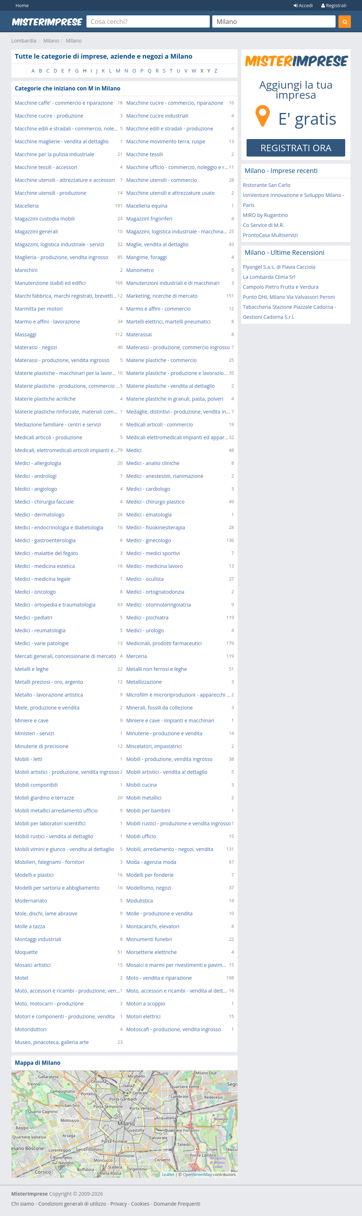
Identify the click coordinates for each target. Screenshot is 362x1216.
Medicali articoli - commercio (159, 424)
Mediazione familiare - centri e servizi (58, 424)
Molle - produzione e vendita (159, 913)
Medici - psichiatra (147, 617)
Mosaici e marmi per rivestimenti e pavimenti (177, 965)
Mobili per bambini (148, 810)
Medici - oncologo (35, 591)
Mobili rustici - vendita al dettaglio (54, 836)
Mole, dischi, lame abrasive (46, 913)
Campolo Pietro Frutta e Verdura (281, 286)
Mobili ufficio (141, 836)
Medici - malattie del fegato (46, 553)
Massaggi (25, 334)
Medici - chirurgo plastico (155, 501)
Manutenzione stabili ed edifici (50, 283)
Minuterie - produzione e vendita (164, 733)
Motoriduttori (31, 1029)
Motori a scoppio (145, 1003)
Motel (21, 977)
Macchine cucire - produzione (49, 115)
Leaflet (168, 1174)
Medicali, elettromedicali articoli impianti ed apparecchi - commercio (66, 450)
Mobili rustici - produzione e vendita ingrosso (178, 823)
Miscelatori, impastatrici (154, 746)
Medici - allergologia (38, 463)
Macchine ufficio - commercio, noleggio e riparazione (177, 167)
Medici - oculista (145, 578)
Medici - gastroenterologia (45, 540)
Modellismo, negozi (148, 887)
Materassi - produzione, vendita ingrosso (62, 360)
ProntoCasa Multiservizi (270, 235)
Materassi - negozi (36, 347)
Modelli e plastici (34, 874)
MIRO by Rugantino (265, 215)
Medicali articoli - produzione (49, 437)
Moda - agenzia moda (151, 862)
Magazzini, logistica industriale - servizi (59, 244)
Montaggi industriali (38, 939)
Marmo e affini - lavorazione (47, 321)
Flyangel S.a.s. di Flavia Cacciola (279, 266)
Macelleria (27, 205)
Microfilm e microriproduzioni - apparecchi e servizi (178, 694)
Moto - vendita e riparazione (159, 977)
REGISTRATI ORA (296, 147)
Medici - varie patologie (42, 643)
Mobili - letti (29, 759)
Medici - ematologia (149, 514)
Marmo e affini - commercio (158, 308)
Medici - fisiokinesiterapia (155, 527)
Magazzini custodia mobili (45, 218)
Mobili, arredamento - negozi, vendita (169, 849)
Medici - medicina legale (43, 578)
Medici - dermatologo (40, 514)
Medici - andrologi (36, 476)
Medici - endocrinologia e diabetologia (59, 527)
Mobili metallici (143, 797)
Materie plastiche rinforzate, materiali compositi (67, 411)
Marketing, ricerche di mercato (162, 295)
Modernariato (31, 900)
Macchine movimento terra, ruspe (165, 141)
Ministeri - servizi (34, 733)
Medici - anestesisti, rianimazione (164, 476)
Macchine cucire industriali (157, 115)
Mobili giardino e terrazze (44, 797)
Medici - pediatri (34, 617)
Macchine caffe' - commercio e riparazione (64, 102)
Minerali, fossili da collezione (159, 707)
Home (22, 5)
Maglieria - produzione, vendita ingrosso (61, 257)
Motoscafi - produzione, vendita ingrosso (173, 1029)
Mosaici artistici (33, 965)
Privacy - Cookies (129, 1203)
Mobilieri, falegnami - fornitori (49, 862)
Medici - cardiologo (148, 488)
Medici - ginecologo (148, 540)
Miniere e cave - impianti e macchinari (170, 720)
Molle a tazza (30, 926)
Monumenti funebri (149, 939)
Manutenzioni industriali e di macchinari (172, 283)
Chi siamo (22, 1203)
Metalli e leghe (32, 669)
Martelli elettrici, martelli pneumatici (168, 321)
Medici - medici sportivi (153, 553)
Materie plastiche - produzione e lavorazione (177, 373)
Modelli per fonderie (150, 874)
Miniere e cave (32, 720)
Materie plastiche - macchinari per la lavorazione (66, 373)
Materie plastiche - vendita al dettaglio (170, 385)
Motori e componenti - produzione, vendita (65, 1016)
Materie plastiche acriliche (45, 398)
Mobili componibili (36, 784)
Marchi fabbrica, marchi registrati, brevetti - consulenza (66, 295)
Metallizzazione (144, 681)
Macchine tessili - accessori (46, 167)
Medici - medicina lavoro (154, 566)
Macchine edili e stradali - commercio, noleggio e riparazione (67, 128)
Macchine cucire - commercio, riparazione (174, 102)
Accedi (303, 5)
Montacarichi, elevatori (152, 926)
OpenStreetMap (197, 1174)
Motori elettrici (143, 1016)
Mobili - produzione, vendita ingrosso (169, 759)
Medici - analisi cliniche (152, 463)
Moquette (26, 952)
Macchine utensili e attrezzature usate (170, 192)
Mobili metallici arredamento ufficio (56, 810)
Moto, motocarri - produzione (49, 1003)
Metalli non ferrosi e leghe (156, 669)
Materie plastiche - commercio (161, 360)
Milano (51, 40)
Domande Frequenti (177, 1203)
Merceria (136, 656)
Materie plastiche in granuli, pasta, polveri (174, 398)
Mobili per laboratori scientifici (50, 823)
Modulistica (139, 900)
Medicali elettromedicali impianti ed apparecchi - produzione (177, 437)
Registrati (333, 5)
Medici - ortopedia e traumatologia (55, 604)
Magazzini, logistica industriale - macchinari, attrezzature (177, 231)
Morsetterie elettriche (151, 952)
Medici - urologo (145, 630)
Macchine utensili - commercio (161, 180)
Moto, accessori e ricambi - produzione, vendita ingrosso (67, 990)
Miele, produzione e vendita (47, 707)
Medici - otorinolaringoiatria (158, 604)
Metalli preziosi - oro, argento (49, 681)
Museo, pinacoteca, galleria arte (52, 1042)
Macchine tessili (144, 154)
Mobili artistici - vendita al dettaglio (166, 771)
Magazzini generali (36, 231)
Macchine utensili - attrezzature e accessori (65, 180)
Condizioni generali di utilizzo (72, 1203)
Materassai (139, 334)
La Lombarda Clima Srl (269, 276)
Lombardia (24, 40)
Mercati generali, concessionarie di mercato (65, 656)
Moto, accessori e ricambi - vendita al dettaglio (177, 990)
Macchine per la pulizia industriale (54, 154)
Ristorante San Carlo (267, 185)
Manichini (26, 270)
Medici (134, 450)
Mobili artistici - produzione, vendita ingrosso (67, 771)
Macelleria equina (146, 205)
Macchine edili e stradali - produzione (169, 128)
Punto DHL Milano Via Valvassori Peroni (289, 296)
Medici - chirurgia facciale (44, 501)
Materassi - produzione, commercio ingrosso (178, 347)
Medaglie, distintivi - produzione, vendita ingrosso (178, 411)
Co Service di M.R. (263, 225)
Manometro (140, 270)
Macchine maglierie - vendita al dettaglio (62, 141)
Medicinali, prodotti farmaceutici (164, 643)
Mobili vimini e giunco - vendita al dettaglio (64, 849)
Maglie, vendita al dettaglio (157, 244)
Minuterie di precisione (42, 746)
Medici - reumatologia (40, 630)
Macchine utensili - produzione (50, 192)
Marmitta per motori (39, 308)
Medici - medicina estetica (45, 566)
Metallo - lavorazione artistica (49, 694)
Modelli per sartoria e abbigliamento (57, 887)
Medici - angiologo (36, 488)
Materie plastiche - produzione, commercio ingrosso (67, 385)
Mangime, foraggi (146, 257)
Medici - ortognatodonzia (155, 591)
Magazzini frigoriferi (149, 218)
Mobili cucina (141, 784)
